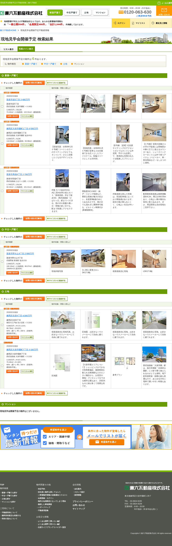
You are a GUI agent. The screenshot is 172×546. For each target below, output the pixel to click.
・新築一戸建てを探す (8, 493)
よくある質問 (167, 3)
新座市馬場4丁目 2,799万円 (19, 174)
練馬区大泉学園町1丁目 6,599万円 (22, 128)
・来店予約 (40, 489)
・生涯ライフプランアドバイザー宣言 (51, 527)
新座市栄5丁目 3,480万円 (18, 99)
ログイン (121, 23)
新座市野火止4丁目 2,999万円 (20, 253)
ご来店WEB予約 (143, 16)
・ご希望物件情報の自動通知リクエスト (52, 495)
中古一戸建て (50, 64)
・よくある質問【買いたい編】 (48, 521)
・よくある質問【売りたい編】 (48, 524)
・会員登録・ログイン (45, 498)
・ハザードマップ (43, 507)
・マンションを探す (8, 502)
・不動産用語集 (42, 510)
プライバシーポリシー (83, 501)
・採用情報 (77, 495)
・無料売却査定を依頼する (10, 515)
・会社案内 (77, 489)
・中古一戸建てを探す (8, 496)
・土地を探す (5, 499)
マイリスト (140, 23)
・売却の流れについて (8, 519)
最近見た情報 (161, 23)
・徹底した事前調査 (44, 504)
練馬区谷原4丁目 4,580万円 (19, 315)
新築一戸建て (31, 64)
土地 (65, 64)
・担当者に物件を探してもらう (48, 492)
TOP (2, 484)
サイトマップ (79, 509)
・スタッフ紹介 (79, 492)
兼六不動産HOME (8, 30)
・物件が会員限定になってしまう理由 (51, 501)
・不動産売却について (8, 512)
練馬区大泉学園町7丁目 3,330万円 (22, 349)
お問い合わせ (79, 505)
